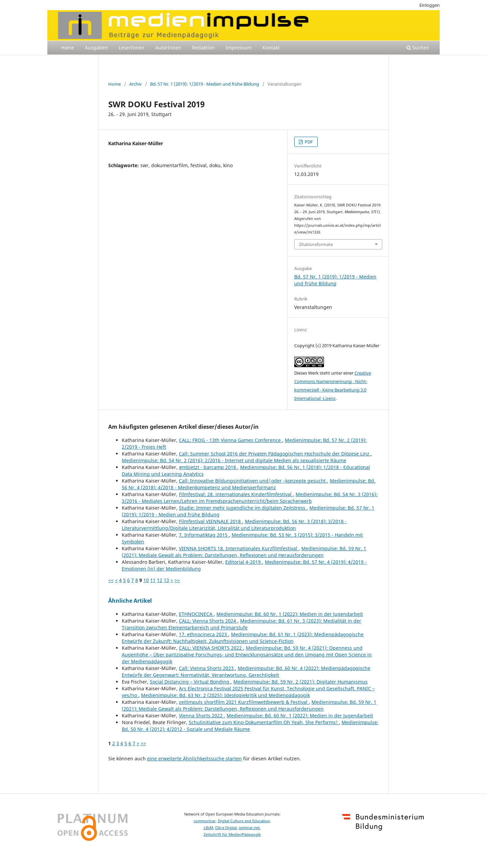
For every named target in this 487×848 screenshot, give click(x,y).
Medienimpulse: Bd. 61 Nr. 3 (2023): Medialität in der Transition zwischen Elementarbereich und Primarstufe (241, 624)
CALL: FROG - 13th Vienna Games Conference (230, 440)
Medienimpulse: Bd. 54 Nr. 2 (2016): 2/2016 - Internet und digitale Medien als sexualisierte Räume (234, 460)
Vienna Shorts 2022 (201, 715)
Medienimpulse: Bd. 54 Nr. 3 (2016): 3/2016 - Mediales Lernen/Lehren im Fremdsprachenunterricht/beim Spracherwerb (249, 497)
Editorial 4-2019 (243, 562)
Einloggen (429, 5)
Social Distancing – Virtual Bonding (190, 681)
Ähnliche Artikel (130, 600)
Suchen (418, 47)
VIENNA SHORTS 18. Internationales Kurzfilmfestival (239, 548)
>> (177, 580)
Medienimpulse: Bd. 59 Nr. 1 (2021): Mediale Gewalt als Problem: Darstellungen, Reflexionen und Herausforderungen (244, 551)
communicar (205, 821)
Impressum (239, 47)
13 (166, 580)
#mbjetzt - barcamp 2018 (208, 467)
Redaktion (203, 47)
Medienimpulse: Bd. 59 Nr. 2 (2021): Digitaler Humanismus (300, 681)
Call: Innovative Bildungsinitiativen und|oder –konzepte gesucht (253, 480)
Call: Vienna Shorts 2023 (207, 668)
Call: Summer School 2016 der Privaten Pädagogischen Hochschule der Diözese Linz (275, 453)
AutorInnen (168, 47)
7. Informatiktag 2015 (204, 535)
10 (146, 580)
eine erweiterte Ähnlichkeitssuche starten (194, 758)
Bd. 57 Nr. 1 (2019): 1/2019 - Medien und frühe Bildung (204, 84)
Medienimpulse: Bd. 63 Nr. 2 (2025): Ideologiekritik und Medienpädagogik (225, 695)
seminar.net (249, 827)
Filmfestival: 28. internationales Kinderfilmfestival (236, 494)
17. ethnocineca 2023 (203, 634)
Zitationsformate (316, 244)
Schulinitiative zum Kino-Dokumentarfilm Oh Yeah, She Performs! (264, 722)
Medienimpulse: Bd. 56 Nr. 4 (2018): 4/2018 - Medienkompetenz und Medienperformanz (248, 484)
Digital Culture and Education (244, 821)
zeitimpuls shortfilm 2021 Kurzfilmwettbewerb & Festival (244, 702)
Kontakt (271, 47)
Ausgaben (96, 47)
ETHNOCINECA (196, 614)
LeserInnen (131, 47)
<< (111, 580)
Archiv (135, 84)
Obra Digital (226, 827)
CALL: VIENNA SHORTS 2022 (211, 648)
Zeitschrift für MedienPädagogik (232, 834)
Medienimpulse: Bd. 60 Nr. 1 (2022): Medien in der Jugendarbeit (289, 614)
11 (153, 580)
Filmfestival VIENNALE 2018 (210, 521)
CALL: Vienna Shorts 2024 (208, 621)
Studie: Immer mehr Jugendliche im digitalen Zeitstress (243, 508)
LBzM (208, 827)
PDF (308, 142)
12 (159, 580)
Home (67, 47)
